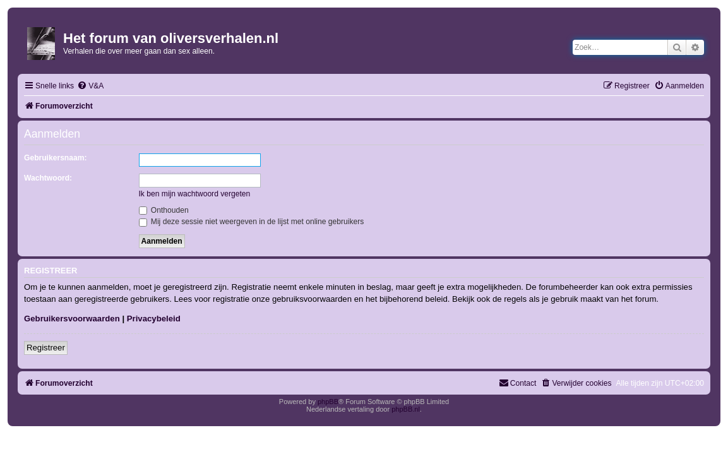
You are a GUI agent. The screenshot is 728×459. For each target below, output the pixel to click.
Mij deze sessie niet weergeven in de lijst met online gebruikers (251, 221)
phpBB (328, 401)
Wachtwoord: (48, 178)
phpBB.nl (405, 409)
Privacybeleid (154, 318)
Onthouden (164, 210)
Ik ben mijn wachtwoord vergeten (195, 193)
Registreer (46, 347)
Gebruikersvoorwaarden (72, 318)
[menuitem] (90, 86)
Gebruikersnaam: (55, 157)
